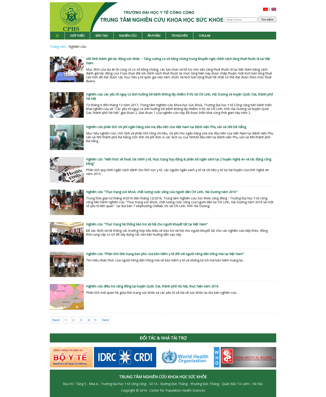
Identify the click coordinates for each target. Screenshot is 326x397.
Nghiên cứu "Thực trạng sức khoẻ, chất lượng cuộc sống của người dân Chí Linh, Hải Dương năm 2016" (161, 192)
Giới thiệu (77, 35)
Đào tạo (102, 35)
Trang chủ (58, 46)
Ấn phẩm (154, 35)
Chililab (204, 35)
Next (105, 320)
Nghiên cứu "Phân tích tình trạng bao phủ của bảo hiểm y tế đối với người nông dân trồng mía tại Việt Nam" (165, 254)
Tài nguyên (179, 35)
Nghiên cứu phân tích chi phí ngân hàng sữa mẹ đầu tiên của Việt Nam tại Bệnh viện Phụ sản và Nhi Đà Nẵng (166, 127)
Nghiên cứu (128, 35)
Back (56, 320)
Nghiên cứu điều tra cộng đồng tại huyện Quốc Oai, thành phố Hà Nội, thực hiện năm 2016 (152, 286)
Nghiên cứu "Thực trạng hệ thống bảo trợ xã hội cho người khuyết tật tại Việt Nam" (147, 224)
